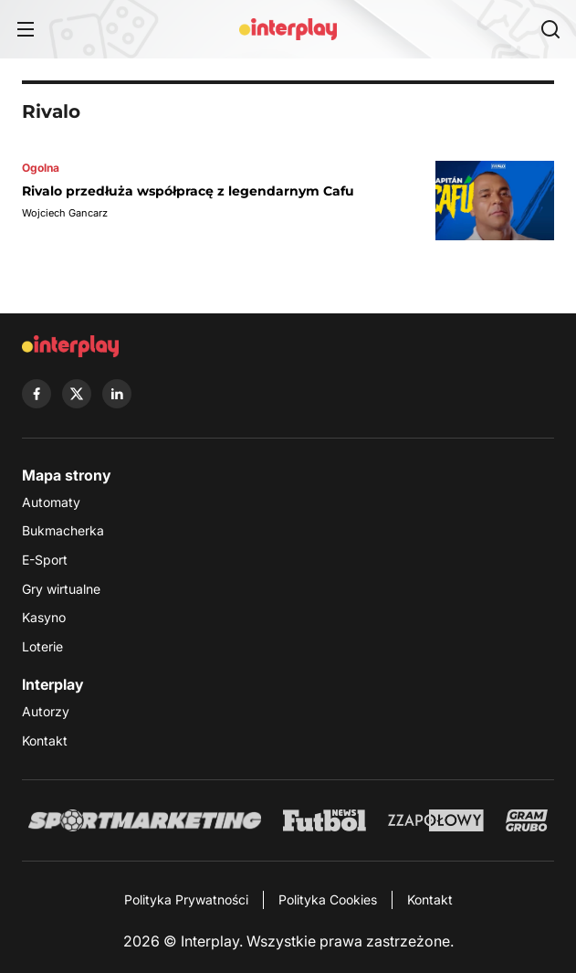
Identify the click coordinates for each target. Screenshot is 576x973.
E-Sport (45, 559)
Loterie (42, 646)
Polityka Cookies (327, 899)
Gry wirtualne (61, 589)
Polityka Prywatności (186, 899)
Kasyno (44, 617)
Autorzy (45, 711)
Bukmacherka (63, 530)
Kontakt (45, 740)
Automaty (51, 502)
